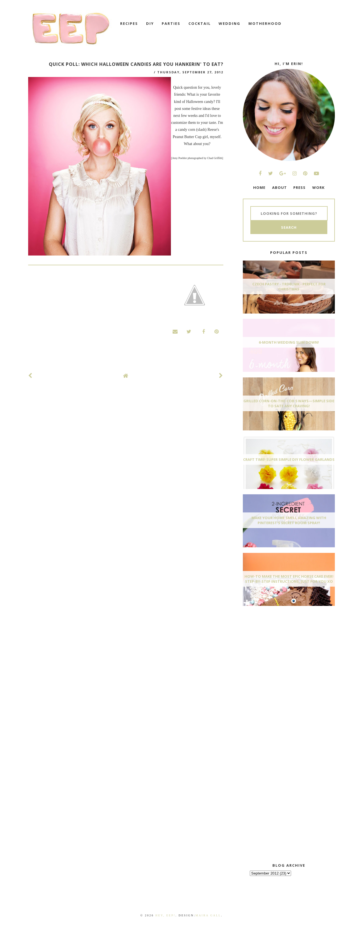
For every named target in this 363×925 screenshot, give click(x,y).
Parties (171, 23)
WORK (318, 187)
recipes (129, 23)
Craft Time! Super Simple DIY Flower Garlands (289, 459)
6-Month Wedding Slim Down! (289, 342)
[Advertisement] (284, 652)
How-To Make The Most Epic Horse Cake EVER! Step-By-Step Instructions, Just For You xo (289, 579)
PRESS (299, 187)
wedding (229, 23)
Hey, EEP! (165, 915)
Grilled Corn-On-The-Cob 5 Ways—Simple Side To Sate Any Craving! (288, 403)
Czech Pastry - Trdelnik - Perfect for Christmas (289, 286)
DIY (150, 23)
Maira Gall (208, 915)
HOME (259, 187)
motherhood (265, 23)
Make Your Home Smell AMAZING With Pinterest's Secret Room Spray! (288, 520)
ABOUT (279, 187)
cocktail (199, 23)
